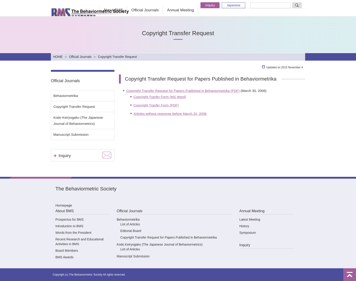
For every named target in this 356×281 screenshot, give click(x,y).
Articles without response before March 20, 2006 (170, 114)
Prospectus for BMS (69, 219)
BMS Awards (64, 257)
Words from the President (73, 232)
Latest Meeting (249, 219)
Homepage (63, 205)
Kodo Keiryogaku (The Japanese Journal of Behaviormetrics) (78, 121)
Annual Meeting (180, 10)
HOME (58, 57)
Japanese (233, 5)
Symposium (247, 232)
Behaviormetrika (65, 96)
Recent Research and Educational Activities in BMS (79, 241)
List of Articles (130, 224)
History (244, 226)
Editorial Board (130, 231)
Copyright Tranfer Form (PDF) (156, 105)
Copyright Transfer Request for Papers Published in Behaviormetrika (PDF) (183, 91)
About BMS (64, 211)
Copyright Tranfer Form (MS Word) (160, 97)
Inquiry (210, 5)
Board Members (66, 250)
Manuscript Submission (71, 134)
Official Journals (145, 10)
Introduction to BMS (69, 226)
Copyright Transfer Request (74, 106)
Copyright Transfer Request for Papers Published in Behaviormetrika (168, 237)
